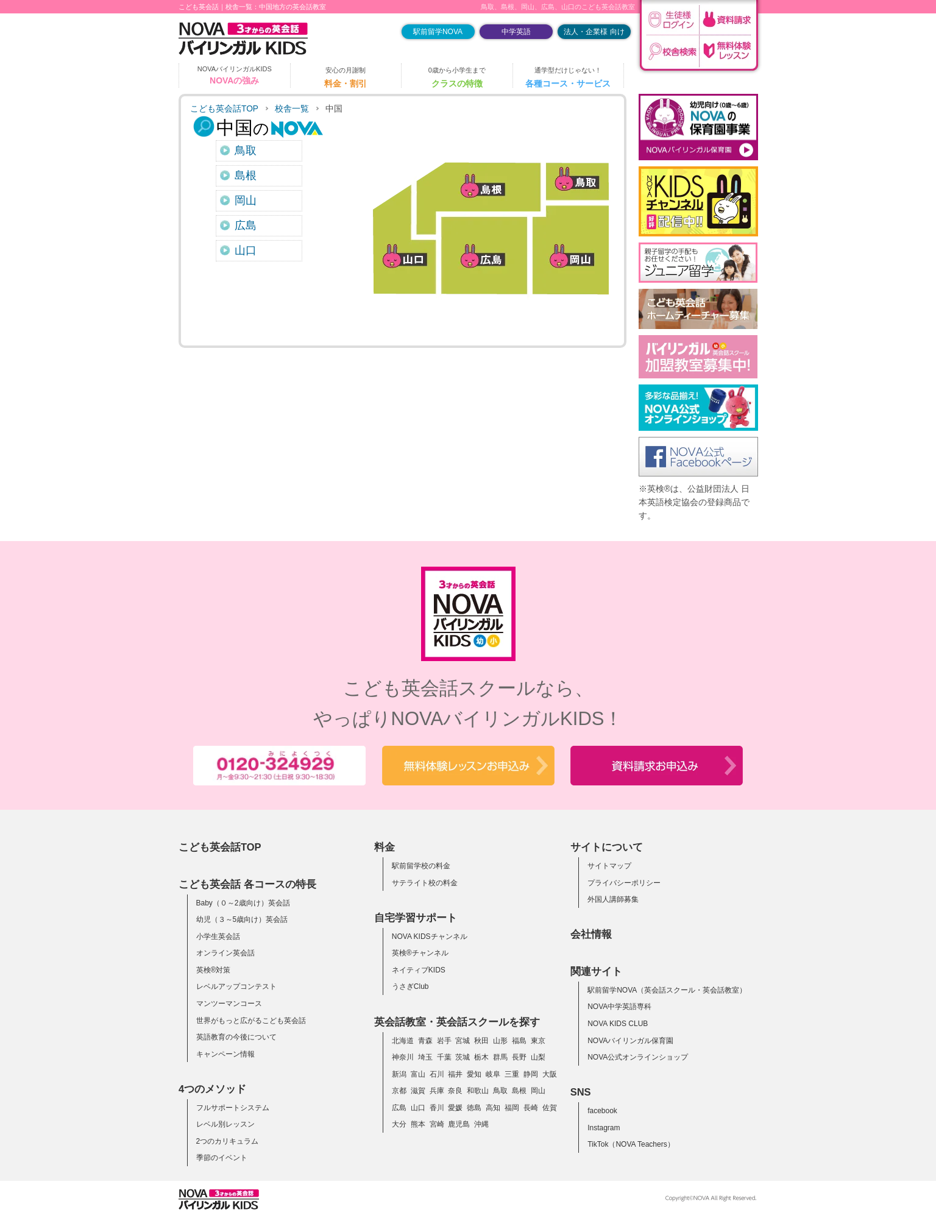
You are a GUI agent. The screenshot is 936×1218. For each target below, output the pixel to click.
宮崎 (437, 1124)
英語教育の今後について (236, 1037)
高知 (493, 1107)
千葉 (444, 1057)
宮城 (462, 1040)
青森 (425, 1040)
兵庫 (437, 1090)
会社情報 (591, 934)
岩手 (444, 1040)
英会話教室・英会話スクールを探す (457, 1021)
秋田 (481, 1040)
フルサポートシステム (232, 1107)
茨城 (462, 1057)
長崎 (530, 1107)
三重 (512, 1074)
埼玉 (425, 1057)
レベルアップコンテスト (236, 986)
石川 (437, 1074)
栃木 (481, 1057)
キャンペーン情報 (225, 1054)
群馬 (500, 1057)
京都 (399, 1090)
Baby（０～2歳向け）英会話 (243, 903)
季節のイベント (221, 1157)
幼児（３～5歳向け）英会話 (242, 919)
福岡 (512, 1107)
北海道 (403, 1040)
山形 (500, 1040)
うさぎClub (410, 986)
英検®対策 (213, 970)
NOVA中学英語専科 (619, 1006)
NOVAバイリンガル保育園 (630, 1040)
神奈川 (403, 1057)
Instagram (603, 1128)
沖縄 (481, 1124)
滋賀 (418, 1090)
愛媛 (455, 1107)
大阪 (549, 1074)
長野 (519, 1057)
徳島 (474, 1107)
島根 (246, 175)
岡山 (246, 200)
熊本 (418, 1124)
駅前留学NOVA (438, 31)
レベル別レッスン (225, 1124)
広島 (246, 225)
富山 (418, 1074)
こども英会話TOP (224, 108)
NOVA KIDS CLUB (617, 1023)
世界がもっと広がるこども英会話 (251, 1020)
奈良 (455, 1090)
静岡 (530, 1074)
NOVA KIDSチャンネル (429, 936)
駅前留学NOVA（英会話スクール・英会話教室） (666, 990)
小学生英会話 (218, 936)
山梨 (538, 1057)
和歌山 (478, 1090)
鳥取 (246, 150)
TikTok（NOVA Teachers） (631, 1144)
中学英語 (516, 31)
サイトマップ (609, 866)
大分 (399, 1124)
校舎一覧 (292, 108)
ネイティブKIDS (418, 970)
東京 (538, 1040)
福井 (455, 1074)
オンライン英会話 (225, 953)
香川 (437, 1107)
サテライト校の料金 (425, 883)
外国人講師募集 (613, 899)
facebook (602, 1110)
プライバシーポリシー (624, 883)
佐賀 (549, 1107)
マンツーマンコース (229, 1003)
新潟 (399, 1074)
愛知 (474, 1074)
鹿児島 (459, 1124)
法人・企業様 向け (594, 31)
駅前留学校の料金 (421, 866)
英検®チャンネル (420, 953)
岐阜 (493, 1074)
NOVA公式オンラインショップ (637, 1057)
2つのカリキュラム (227, 1141)
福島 (519, 1040)
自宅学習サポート (415, 917)
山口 (246, 250)
